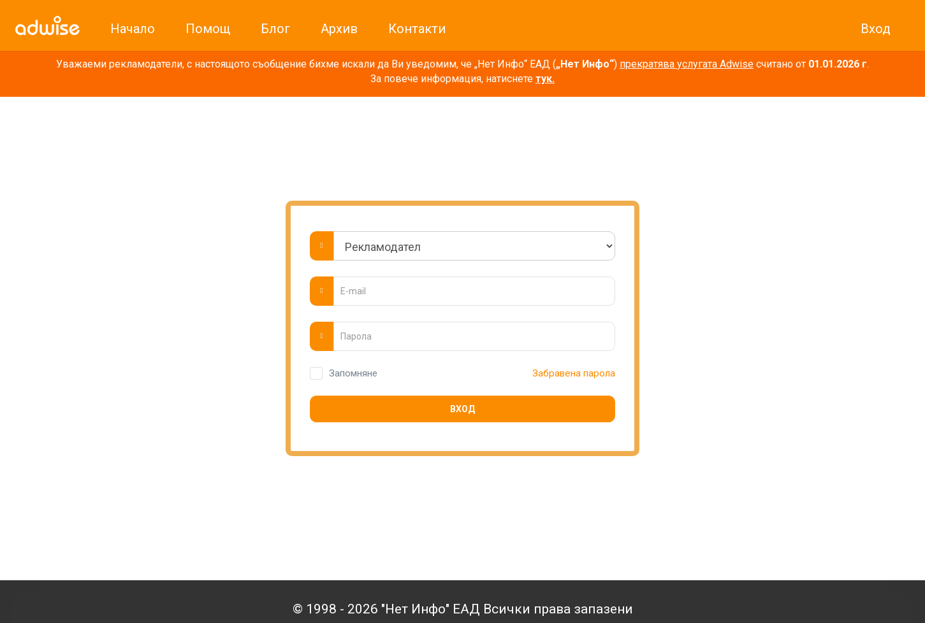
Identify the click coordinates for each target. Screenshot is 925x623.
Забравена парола (572, 374)
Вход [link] (876, 28)
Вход (462, 409)
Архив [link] (339, 28)
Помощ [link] (208, 28)
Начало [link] (132, 28)
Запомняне (353, 373)
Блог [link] (275, 28)
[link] (47, 25)
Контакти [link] (417, 28)
